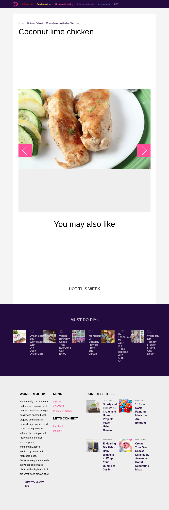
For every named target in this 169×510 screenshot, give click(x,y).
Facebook (58, 426)
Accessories (104, 4)
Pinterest (57, 430)
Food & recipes (44, 4)
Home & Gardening (64, 4)
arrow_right (142, 150)
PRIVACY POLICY (62, 411)
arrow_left (27, 150)
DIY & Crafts (27, 4)
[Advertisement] (84, 63)
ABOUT (57, 401)
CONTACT (58, 406)
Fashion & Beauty (85, 4)
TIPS (116, 4)
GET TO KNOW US (34, 484)
